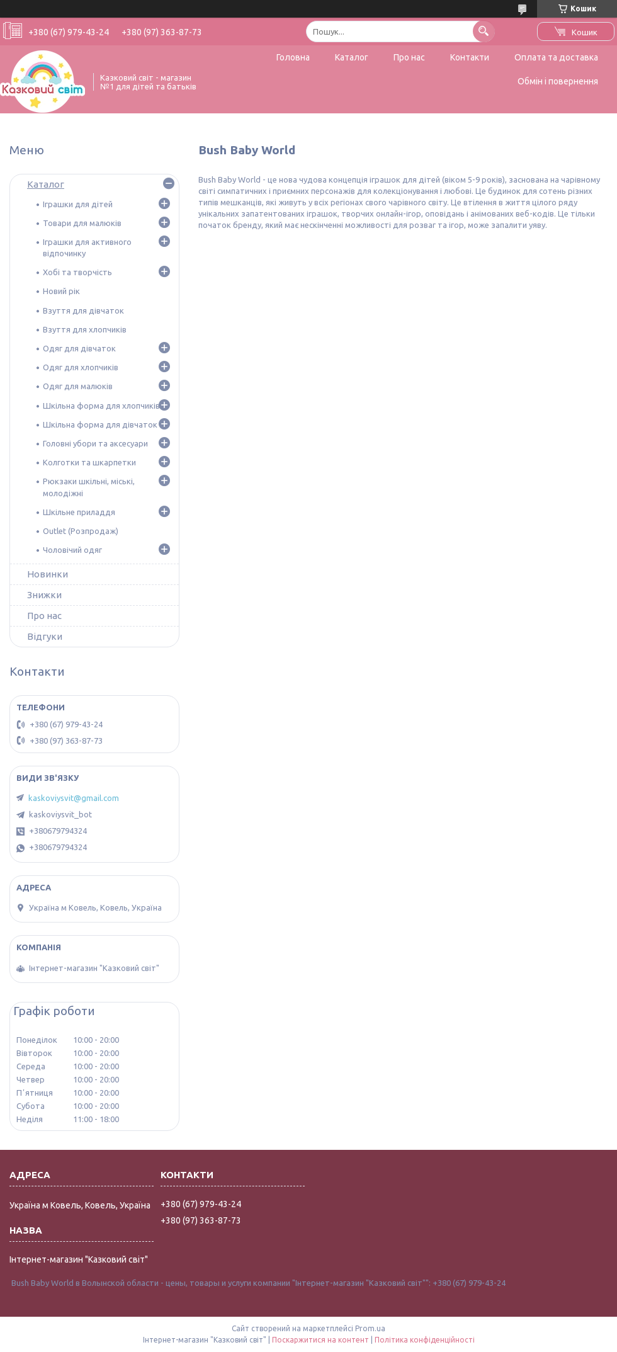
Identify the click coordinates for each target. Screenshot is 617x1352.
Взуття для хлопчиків (85, 329)
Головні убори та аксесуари (95, 443)
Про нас (409, 57)
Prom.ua (370, 1328)
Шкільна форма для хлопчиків (101, 405)
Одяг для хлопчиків (80, 367)
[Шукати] (484, 31)
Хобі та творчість (77, 272)
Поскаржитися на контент (320, 1340)
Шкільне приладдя (79, 512)
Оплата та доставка (556, 57)
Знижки (44, 594)
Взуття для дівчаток (83, 310)
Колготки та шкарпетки (89, 462)
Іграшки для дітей (78, 204)
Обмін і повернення (558, 81)
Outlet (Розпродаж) (80, 530)
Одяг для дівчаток (79, 348)
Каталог (351, 57)
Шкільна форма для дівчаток (100, 424)
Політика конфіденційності (425, 1340)
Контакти (469, 57)
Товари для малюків (82, 223)
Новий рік (61, 291)
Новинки (47, 574)
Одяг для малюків (78, 386)
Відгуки (44, 636)
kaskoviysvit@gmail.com (73, 797)
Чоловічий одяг (72, 549)
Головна (293, 57)
